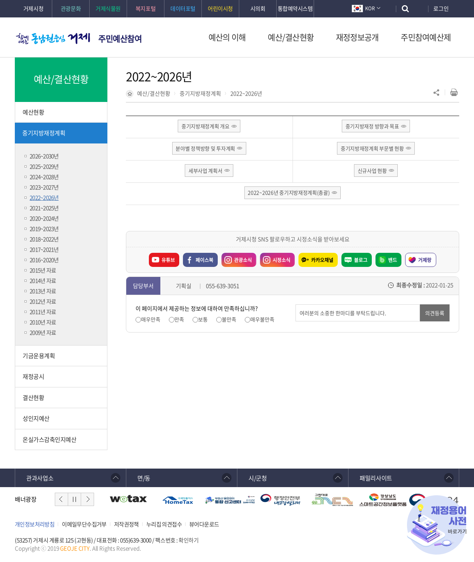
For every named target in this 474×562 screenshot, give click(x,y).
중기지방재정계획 (200, 93)
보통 (203, 320)
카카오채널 (322, 260)
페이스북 (204, 260)
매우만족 (150, 320)
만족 (179, 320)
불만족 (229, 320)
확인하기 (188, 540)
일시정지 (74, 499)
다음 (87, 499)
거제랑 (424, 260)
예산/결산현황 (153, 93)
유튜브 (168, 260)
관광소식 (243, 260)
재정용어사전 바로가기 (437, 525)
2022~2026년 (246, 93)
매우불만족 (262, 320)
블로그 (360, 260)
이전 (61, 499)
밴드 (392, 260)
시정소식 (281, 260)
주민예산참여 (119, 38)
